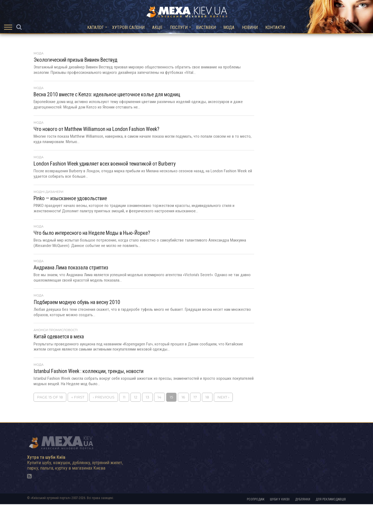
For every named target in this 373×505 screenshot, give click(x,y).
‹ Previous (103, 398)
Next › (223, 398)
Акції (157, 27)
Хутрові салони (128, 27)
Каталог (95, 27)
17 (195, 398)
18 (207, 398)
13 (147, 398)
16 (183, 398)
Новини (250, 27)
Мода (228, 27)
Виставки (206, 27)
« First (77, 398)
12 (136, 398)
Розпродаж (255, 500)
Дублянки (302, 500)
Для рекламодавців (331, 500)
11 (124, 398)
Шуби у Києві (280, 500)
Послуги (179, 27)
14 (159, 398)
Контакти (275, 27)
